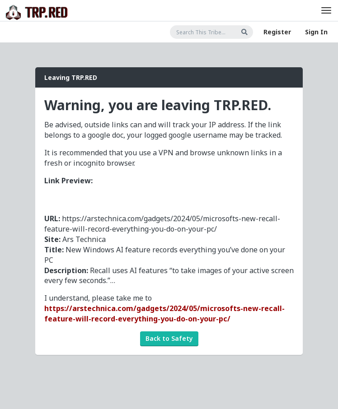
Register (277, 32)
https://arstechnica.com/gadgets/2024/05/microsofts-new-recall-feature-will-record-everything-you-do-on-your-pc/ (164, 313)
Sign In (316, 32)
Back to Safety (169, 338)
